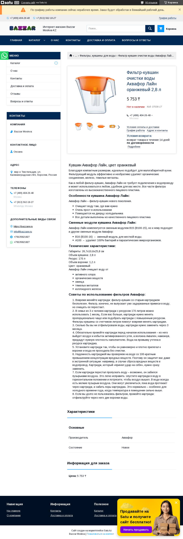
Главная (16, 40)
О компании (14, 515)
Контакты (73, 40)
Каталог (34, 40)
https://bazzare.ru (23, 226)
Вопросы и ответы (136, 40)
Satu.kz (108, 530)
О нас (55, 40)
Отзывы (15, 93)
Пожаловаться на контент (100, 534)
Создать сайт (28, 2)
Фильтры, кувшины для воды (98, 55)
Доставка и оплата (101, 40)
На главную (13, 510)
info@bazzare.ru (23, 231)
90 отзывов (151, 2)
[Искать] (150, 28)
